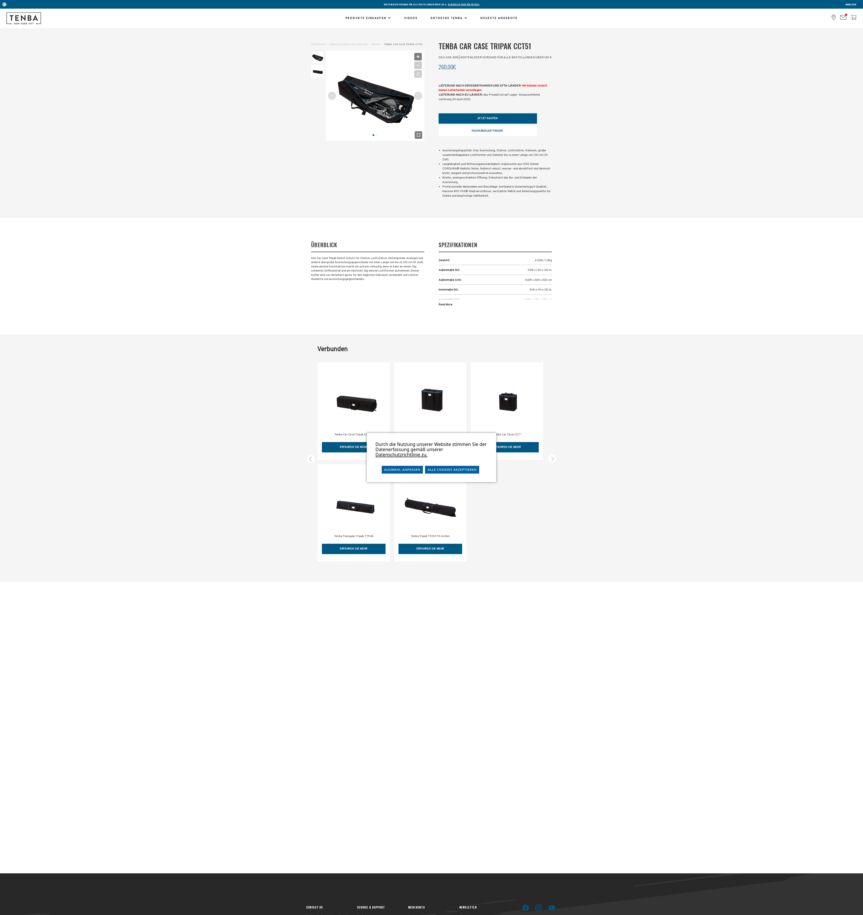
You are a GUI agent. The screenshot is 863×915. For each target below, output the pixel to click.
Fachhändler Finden (487, 131)
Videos (411, 18)
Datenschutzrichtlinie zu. (401, 455)
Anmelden (851, 4)
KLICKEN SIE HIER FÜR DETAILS (463, 4)
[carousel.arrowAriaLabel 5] (311, 459)
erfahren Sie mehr (354, 447)
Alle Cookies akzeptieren (452, 469)
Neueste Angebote (498, 18)
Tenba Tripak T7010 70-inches (430, 536)
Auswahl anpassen (402, 469)
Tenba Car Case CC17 (507, 434)
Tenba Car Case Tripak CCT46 (353, 434)
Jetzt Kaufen (487, 118)
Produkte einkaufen (368, 18)
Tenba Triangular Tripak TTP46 (353, 536)
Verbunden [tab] (332, 350)
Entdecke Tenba (449, 18)
